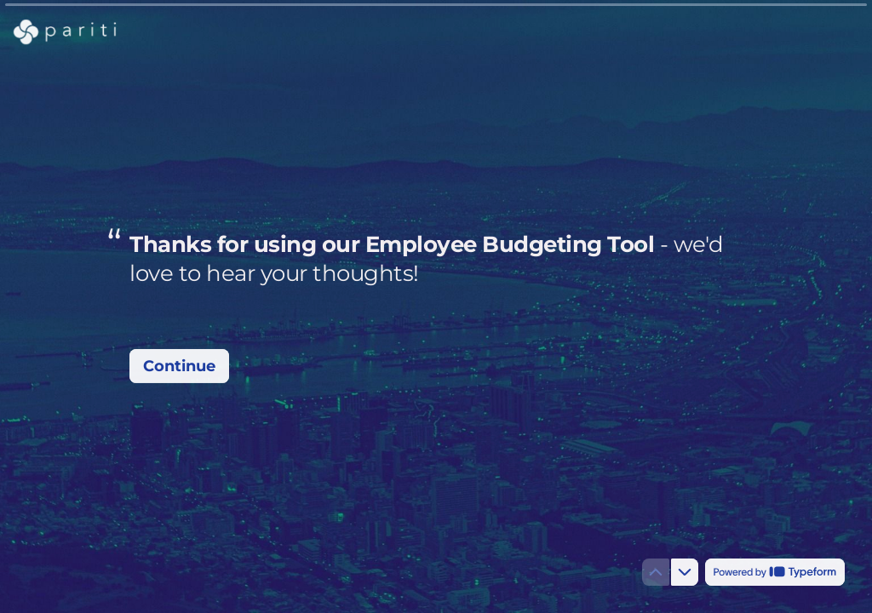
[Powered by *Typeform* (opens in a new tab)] (775, 572)
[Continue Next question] (179, 366)
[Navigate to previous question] (655, 572)
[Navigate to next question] (684, 572)
